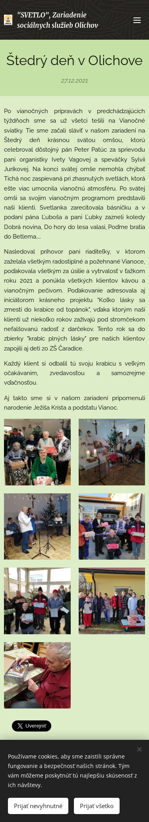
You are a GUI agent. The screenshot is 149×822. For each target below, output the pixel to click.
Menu (137, 20)
